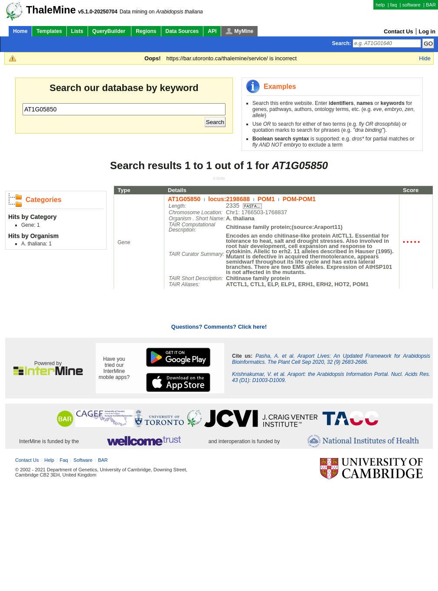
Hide (425, 58)
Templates (49, 31)
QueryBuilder (109, 31)
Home (20, 31)
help (380, 4)
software (411, 4)
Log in (427, 31)
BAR (431, 4)
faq (393, 4)
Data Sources (182, 31)
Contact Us (398, 31)
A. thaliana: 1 (36, 244)
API (212, 31)
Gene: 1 (30, 225)
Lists (77, 31)
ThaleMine (51, 10)
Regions (146, 31)
